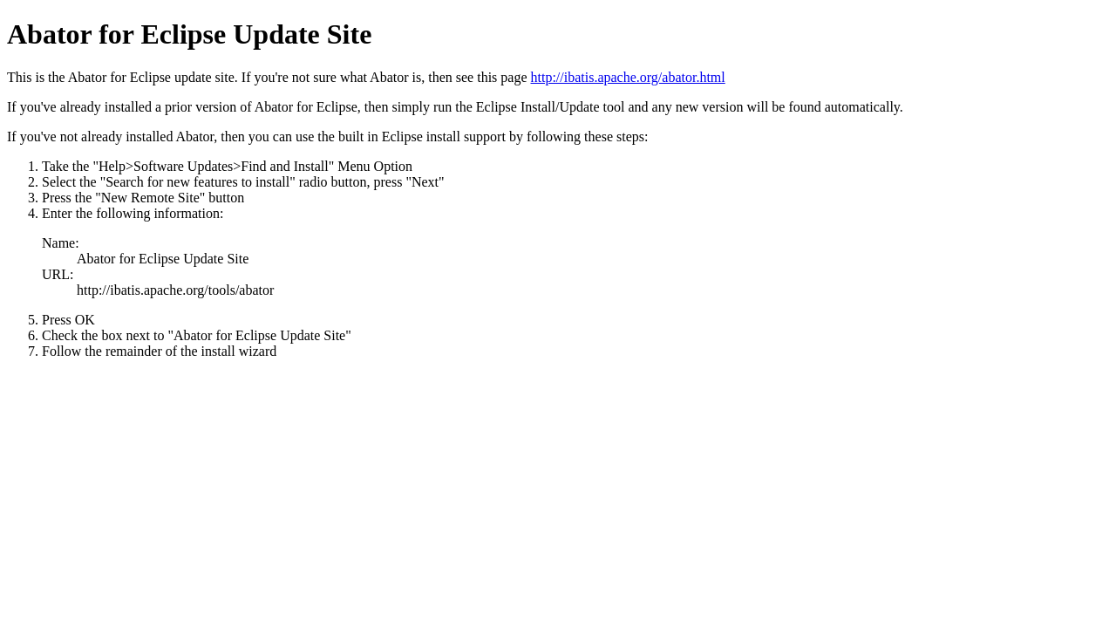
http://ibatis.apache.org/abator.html (628, 77)
